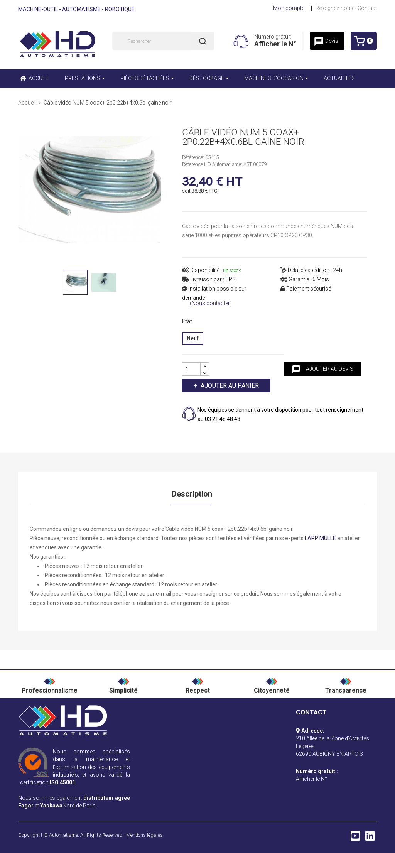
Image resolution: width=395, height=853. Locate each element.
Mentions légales (144, 835)
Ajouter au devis (322, 369)
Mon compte (288, 8)
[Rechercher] (163, 41)
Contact (367, 8)
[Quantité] (191, 369)
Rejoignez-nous (334, 8)
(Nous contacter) (211, 303)
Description (192, 493)
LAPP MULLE (320, 538)
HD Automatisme (59, 835)
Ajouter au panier (229, 385)
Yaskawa (51, 805)
